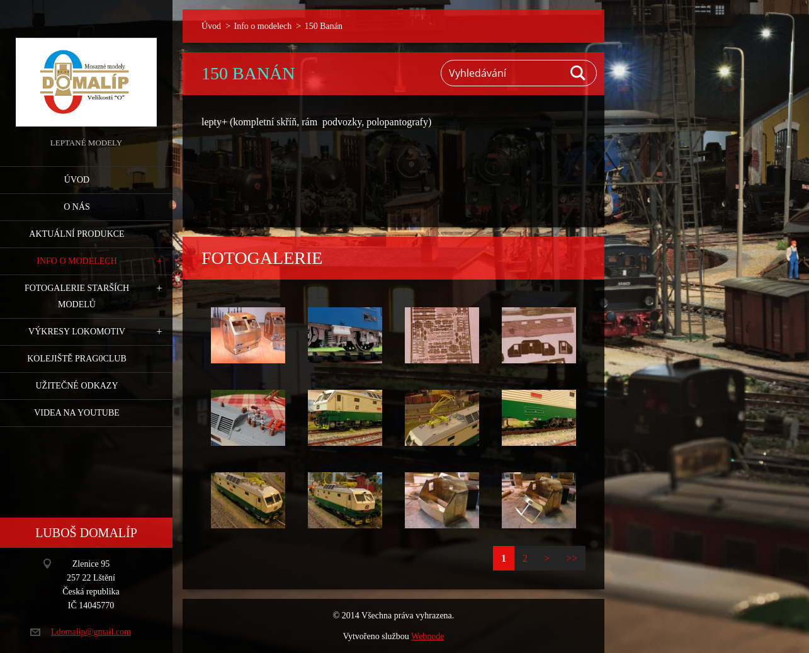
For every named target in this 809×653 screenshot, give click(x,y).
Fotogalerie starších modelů (77, 296)
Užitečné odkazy (76, 385)
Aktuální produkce (76, 234)
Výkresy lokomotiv (76, 331)
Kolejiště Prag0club (77, 358)
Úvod (76, 180)
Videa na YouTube (77, 412)
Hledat (578, 73)
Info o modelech (77, 261)
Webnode (427, 636)
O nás (77, 207)
